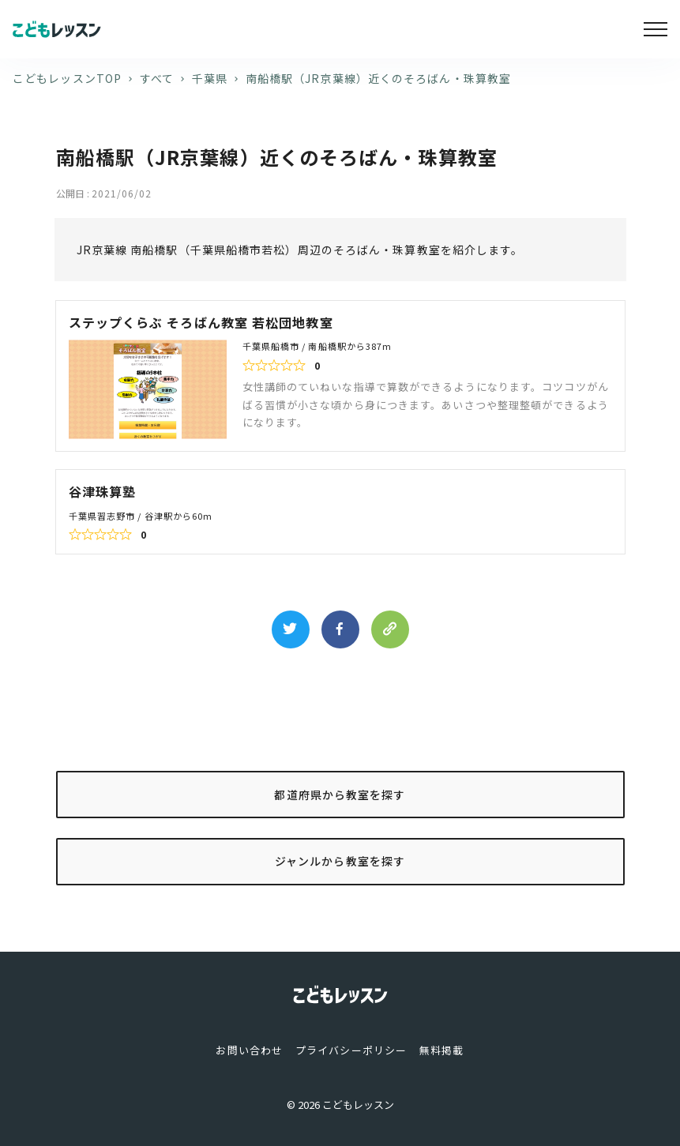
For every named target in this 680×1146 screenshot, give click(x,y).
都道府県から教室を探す (339, 794)
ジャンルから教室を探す (340, 861)
